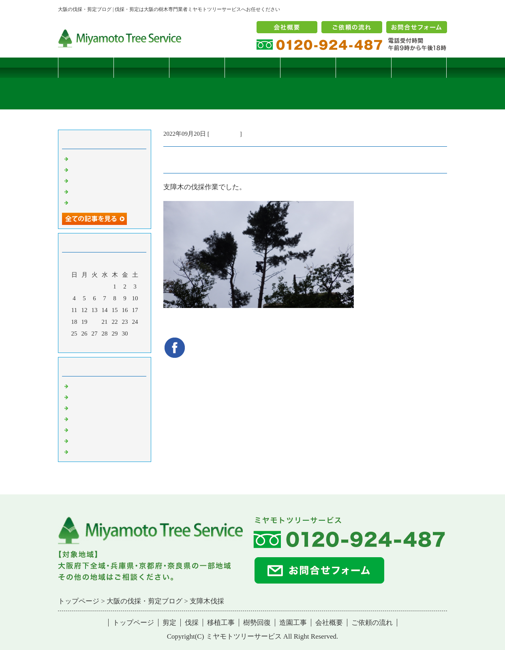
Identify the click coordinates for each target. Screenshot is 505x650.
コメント (82, 451)
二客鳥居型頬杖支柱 (97, 180)
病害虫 (79, 396)
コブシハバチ (88, 169)
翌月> (120, 344)
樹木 (76, 418)
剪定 (141, 67)
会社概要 (329, 622)
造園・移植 (85, 440)
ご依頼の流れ (372, 622)
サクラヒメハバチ (94, 158)
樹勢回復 (308, 67)
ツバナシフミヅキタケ (100, 202)
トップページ (86, 67)
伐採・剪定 (225, 133)
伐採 (197, 67)
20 (95, 322)
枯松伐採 (82, 191)
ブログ (419, 67)
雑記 (76, 407)
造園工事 (363, 67)
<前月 (89, 344)
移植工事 (252, 67)
